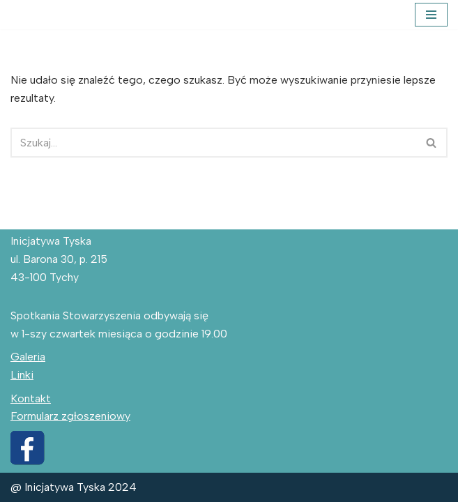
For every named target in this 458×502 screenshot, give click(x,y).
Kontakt (30, 398)
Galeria (27, 356)
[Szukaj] (213, 143)
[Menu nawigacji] (431, 14)
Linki (21, 374)
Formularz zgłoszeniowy (70, 416)
